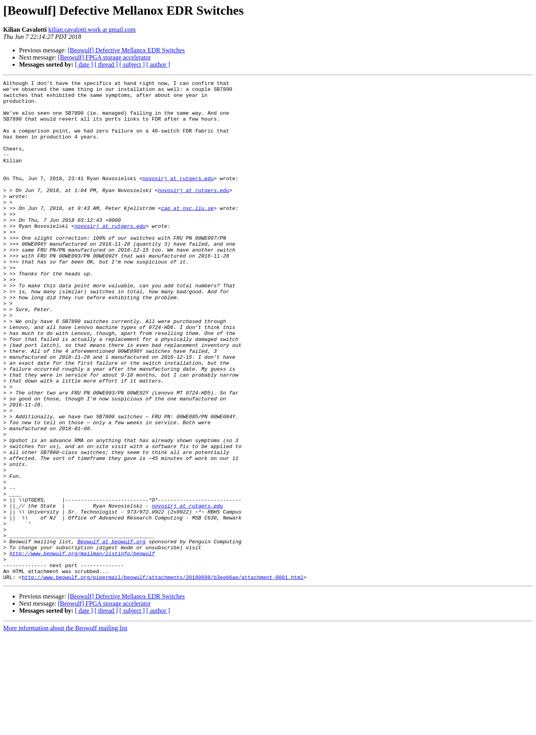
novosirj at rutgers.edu (177, 198)
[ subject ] (132, 64)
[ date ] (84, 64)
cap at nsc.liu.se (187, 234)
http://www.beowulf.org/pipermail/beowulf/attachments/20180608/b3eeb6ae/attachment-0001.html (163, 677)
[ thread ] (106, 64)
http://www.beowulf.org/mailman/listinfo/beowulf (82, 648)
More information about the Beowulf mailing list (65, 728)
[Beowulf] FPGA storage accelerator (104, 57)
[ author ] (158, 64)
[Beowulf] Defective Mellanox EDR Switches (126, 50)
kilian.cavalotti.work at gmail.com (92, 29)
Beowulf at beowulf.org (111, 634)
